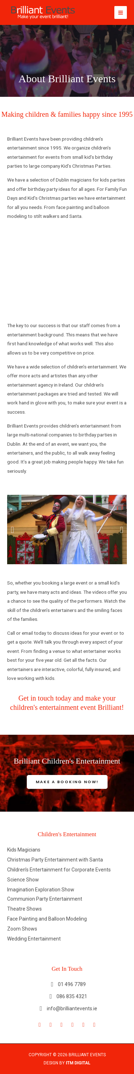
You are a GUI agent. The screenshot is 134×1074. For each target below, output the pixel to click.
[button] (12, 529)
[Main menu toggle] (120, 12)
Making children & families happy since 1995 (67, 114)
